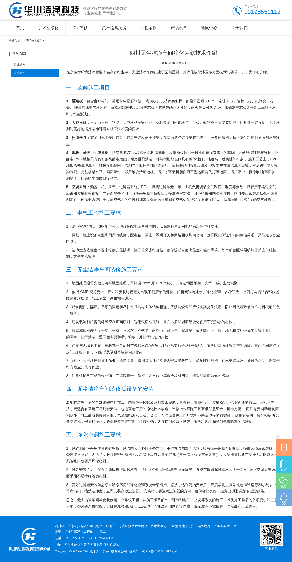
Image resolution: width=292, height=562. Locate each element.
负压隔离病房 (114, 28)
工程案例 (148, 28)
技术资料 (36, 40)
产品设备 (179, 28)
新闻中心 (209, 28)
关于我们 (239, 28)
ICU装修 (80, 28)
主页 (26, 40)
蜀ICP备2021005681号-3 (160, 551)
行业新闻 (20, 64)
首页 (20, 28)
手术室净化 (48, 28)
